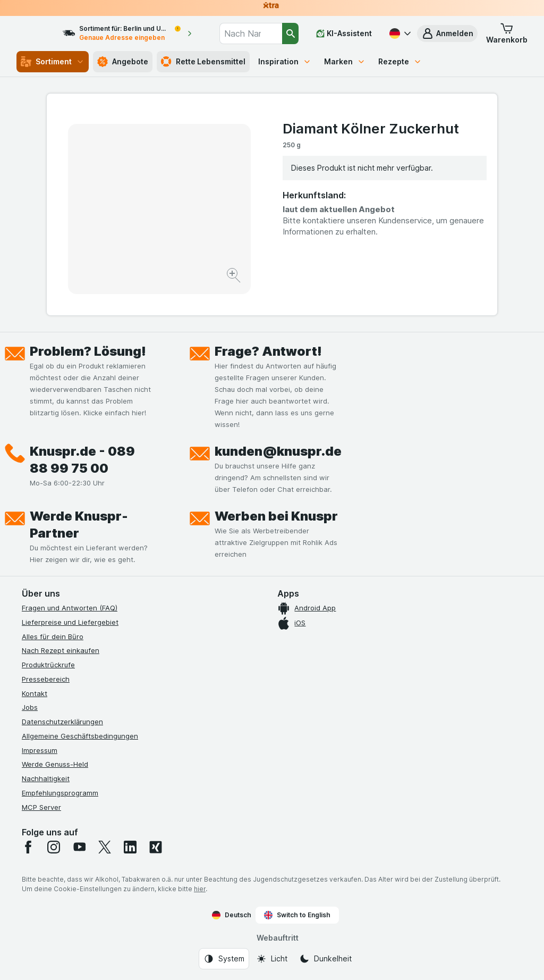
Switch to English (297, 915)
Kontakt (34, 693)
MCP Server (41, 807)
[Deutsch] (399, 33)
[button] (447, 33)
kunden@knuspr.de (278, 451)
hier (200, 889)
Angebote (122, 61)
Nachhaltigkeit (46, 778)
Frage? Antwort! (268, 351)
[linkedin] (130, 847)
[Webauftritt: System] (224, 958)
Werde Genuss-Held (55, 764)
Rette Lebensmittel (203, 61)
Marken (345, 61)
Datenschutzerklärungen (62, 721)
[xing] (155, 847)
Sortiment (52, 61)
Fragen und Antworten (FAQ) (69, 608)
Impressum (39, 750)
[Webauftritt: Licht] (271, 958)
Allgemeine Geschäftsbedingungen (80, 736)
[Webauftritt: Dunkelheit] (325, 958)
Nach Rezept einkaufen (60, 650)
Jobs (30, 707)
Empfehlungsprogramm (60, 793)
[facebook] (28, 847)
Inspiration (284, 61)
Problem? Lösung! (88, 351)
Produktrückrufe (48, 664)
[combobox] (258, 33)
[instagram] (53, 847)
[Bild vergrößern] (234, 277)
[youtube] (79, 847)
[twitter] (104, 847)
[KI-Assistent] (344, 33)
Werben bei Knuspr (276, 516)
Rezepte (400, 61)
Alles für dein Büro (52, 636)
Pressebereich (46, 679)
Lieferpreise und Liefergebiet (70, 622)
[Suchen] (291, 33)
